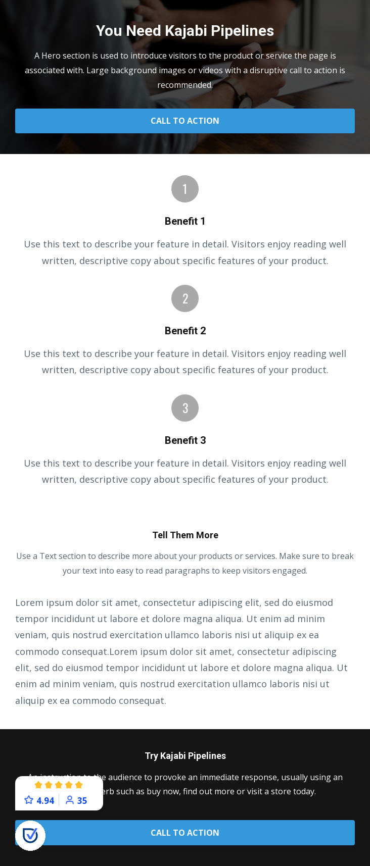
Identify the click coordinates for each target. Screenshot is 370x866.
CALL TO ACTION (185, 120)
